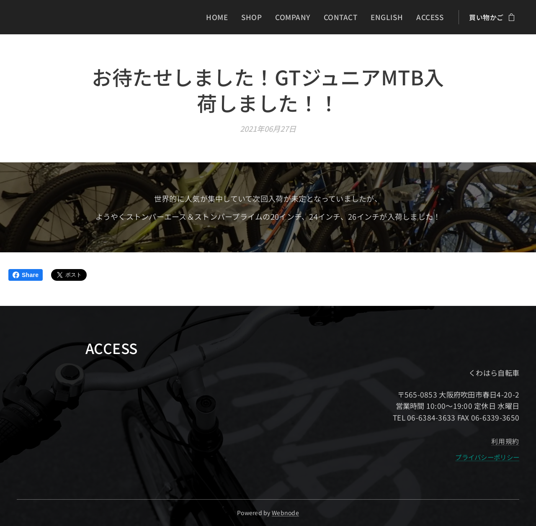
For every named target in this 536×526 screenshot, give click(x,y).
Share (26, 275)
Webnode (285, 512)
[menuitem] (229, 17)
